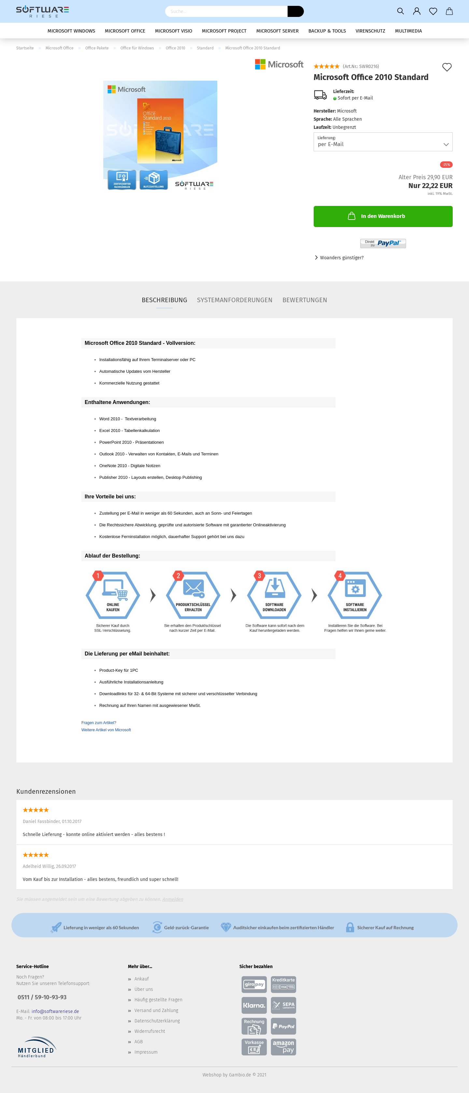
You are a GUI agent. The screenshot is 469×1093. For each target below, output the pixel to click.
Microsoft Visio (173, 31)
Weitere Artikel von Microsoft (106, 730)
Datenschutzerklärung (157, 1021)
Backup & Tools (327, 31)
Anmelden (172, 899)
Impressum (146, 1052)
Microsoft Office (125, 31)
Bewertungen (304, 300)
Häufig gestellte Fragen (158, 1000)
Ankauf (142, 979)
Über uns (144, 989)
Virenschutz (370, 31)
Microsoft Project (224, 31)
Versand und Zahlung (156, 1010)
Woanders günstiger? (341, 258)
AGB (139, 1042)
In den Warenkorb (376, 215)
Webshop (212, 1075)
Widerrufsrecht (150, 1031)
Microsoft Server (277, 31)
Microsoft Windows (71, 31)
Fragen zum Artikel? (98, 723)
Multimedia (408, 31)
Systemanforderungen (235, 300)
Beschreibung (164, 300)
